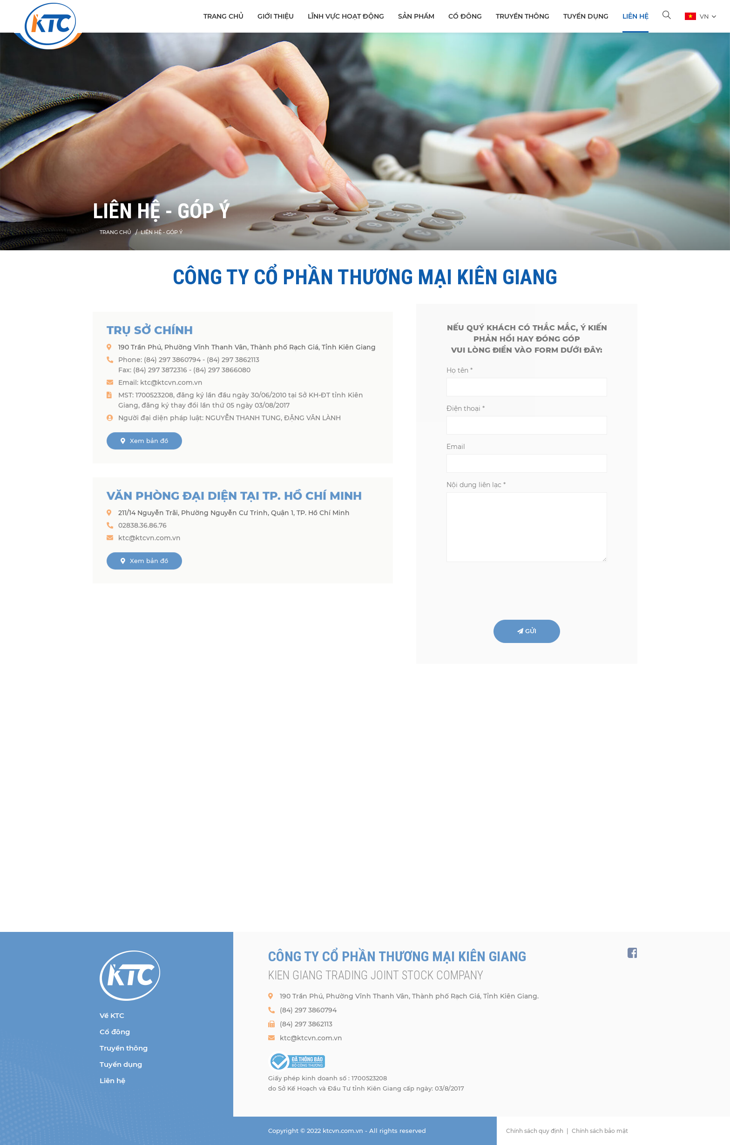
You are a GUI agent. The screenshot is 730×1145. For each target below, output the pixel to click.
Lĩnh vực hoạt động (346, 16)
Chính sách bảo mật (600, 1130)
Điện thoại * (465, 408)
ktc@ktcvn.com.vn (311, 1038)
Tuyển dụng (585, 16)
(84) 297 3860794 (308, 1010)
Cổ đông (465, 16)
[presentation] (517, 590)
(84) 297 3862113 (306, 1024)
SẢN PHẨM (416, 16)
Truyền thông (522, 16)
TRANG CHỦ (223, 16)
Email (455, 446)
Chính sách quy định (534, 1130)
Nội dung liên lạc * (476, 485)
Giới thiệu (275, 16)
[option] (365, 141)
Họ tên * (459, 370)
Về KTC (112, 1015)
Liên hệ (635, 16)
